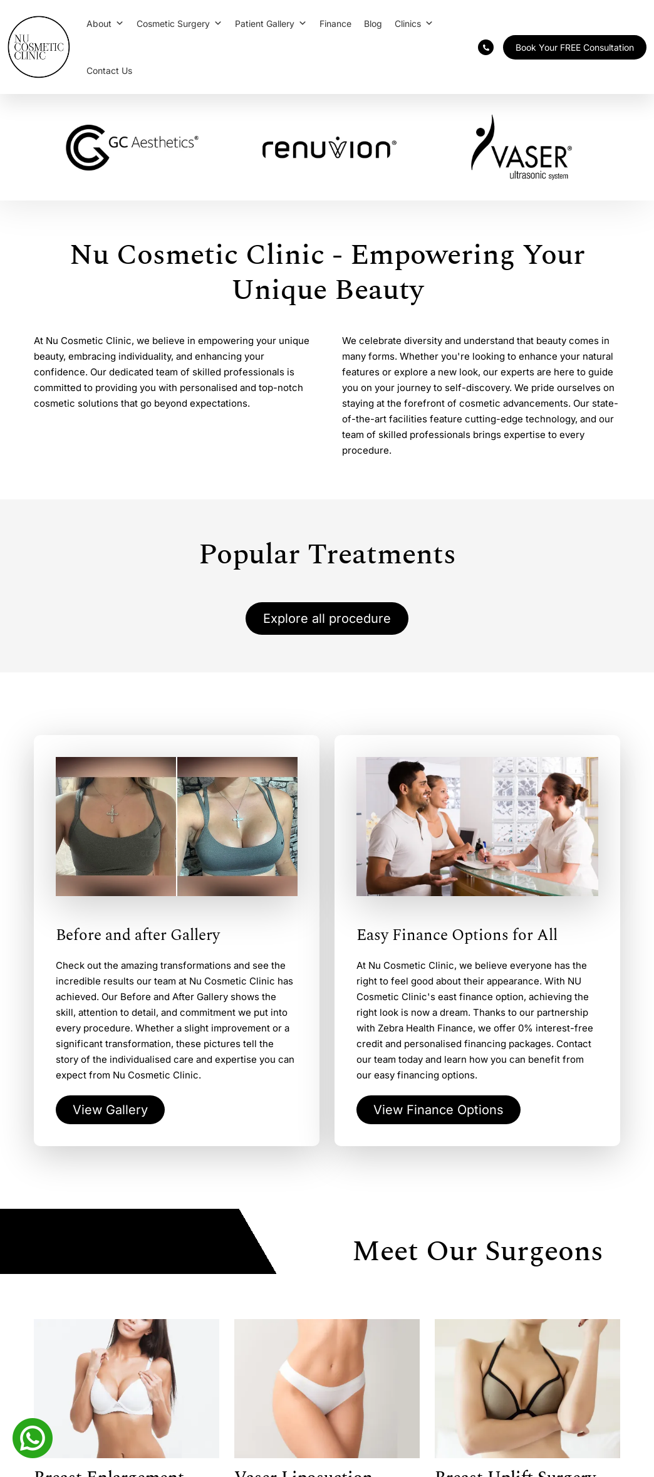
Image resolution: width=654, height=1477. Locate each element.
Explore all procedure (327, 618)
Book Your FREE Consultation (575, 47)
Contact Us (109, 70)
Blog (373, 23)
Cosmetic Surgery (179, 23)
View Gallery (110, 1109)
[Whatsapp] (33, 1437)
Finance (335, 23)
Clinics (414, 23)
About (105, 23)
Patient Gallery (271, 23)
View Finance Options (438, 1109)
